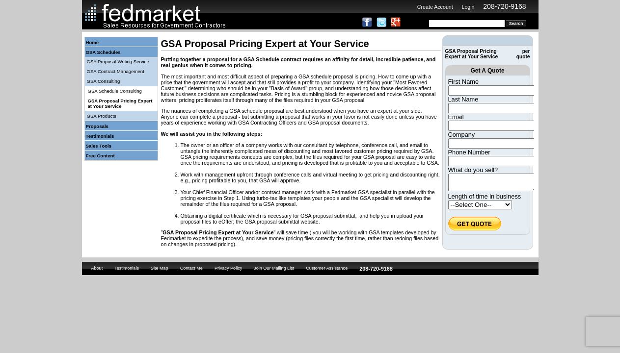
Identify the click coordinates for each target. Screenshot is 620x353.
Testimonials (100, 136)
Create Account (435, 7)
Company (461, 134)
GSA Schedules (103, 52)
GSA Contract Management (115, 71)
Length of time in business (484, 199)
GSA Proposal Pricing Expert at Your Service (120, 103)
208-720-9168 (504, 6)
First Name (463, 81)
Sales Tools (99, 146)
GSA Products (101, 116)
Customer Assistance (327, 269)
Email (456, 117)
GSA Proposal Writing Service (118, 61)
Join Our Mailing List (274, 269)
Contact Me (191, 269)
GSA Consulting (103, 81)
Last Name (463, 99)
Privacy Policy (228, 269)
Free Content (100, 155)
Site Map (159, 269)
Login (467, 7)
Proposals (97, 126)
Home (92, 42)
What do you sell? (473, 170)
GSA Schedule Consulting (115, 91)
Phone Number (469, 152)
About (97, 269)
